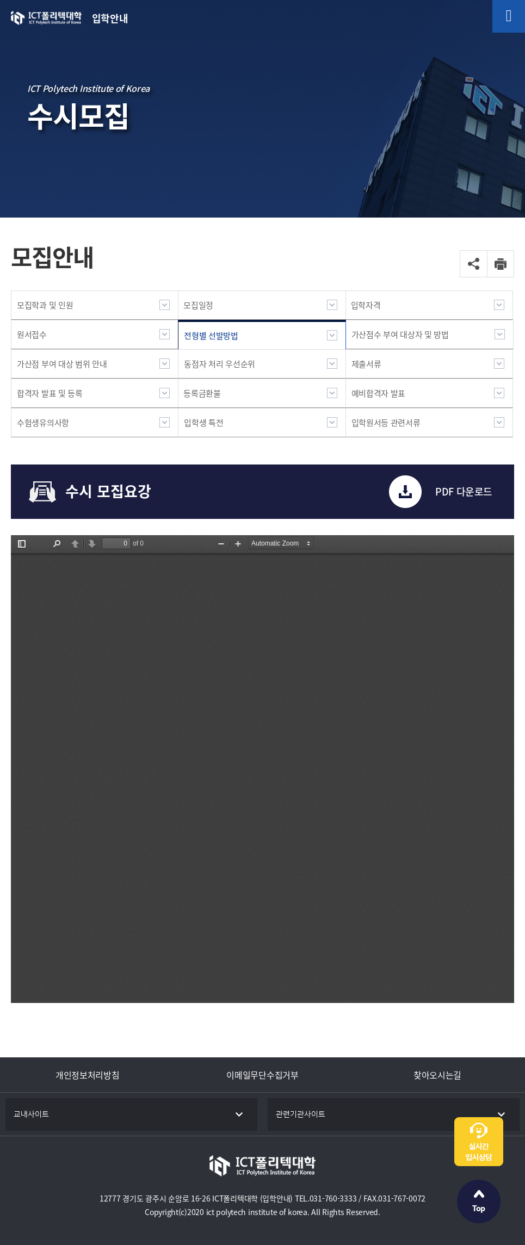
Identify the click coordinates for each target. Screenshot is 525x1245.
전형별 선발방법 (211, 336)
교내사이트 (31, 1114)
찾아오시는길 (437, 1074)
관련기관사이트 (300, 1114)
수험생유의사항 (43, 423)
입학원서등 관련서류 (386, 423)
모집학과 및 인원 (45, 305)
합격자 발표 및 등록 (50, 393)
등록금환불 (202, 393)
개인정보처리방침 (87, 1074)
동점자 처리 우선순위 (219, 364)
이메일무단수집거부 (262, 1074)
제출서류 (366, 364)
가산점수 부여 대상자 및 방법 (400, 334)
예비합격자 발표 (378, 393)
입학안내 (110, 18)
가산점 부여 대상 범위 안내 (62, 364)
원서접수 (32, 334)
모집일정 (198, 305)
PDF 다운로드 (463, 491)
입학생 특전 (203, 423)
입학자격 (366, 305)
